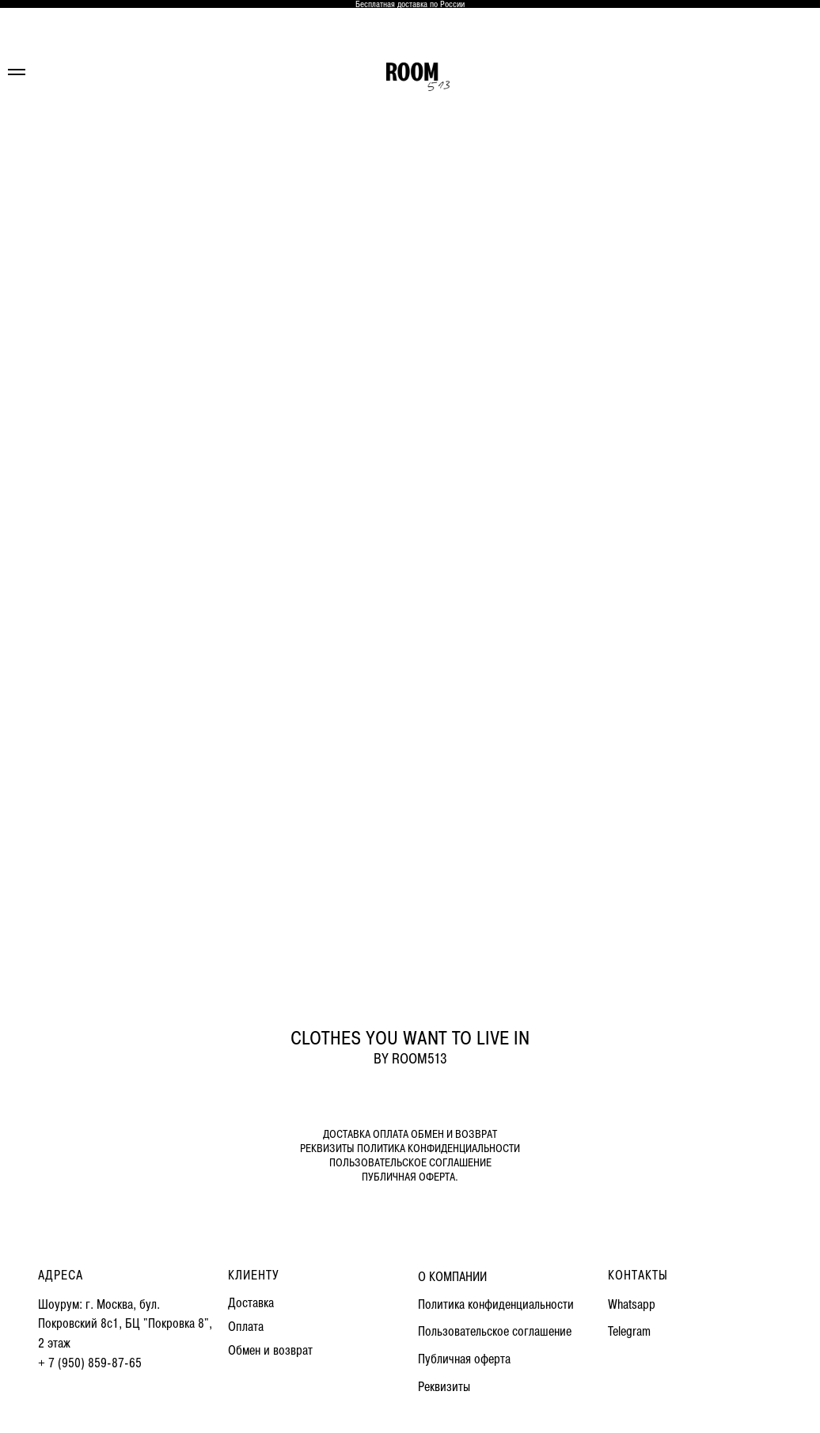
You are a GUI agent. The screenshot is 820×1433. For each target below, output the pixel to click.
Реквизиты (444, 1386)
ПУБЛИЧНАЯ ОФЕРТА (408, 1177)
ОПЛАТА (390, 1134)
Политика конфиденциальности (496, 1304)
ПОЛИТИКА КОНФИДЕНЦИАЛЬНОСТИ (438, 1148)
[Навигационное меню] (16, 72)
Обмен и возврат (270, 1350)
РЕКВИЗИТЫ (327, 1148)
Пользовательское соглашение (494, 1331)
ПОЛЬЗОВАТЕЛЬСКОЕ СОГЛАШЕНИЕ (410, 1163)
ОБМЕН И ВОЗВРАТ (454, 1134)
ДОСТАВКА (346, 1134)
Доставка (251, 1302)
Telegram (629, 1331)
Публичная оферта (464, 1359)
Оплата (246, 1326)
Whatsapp (631, 1304)
